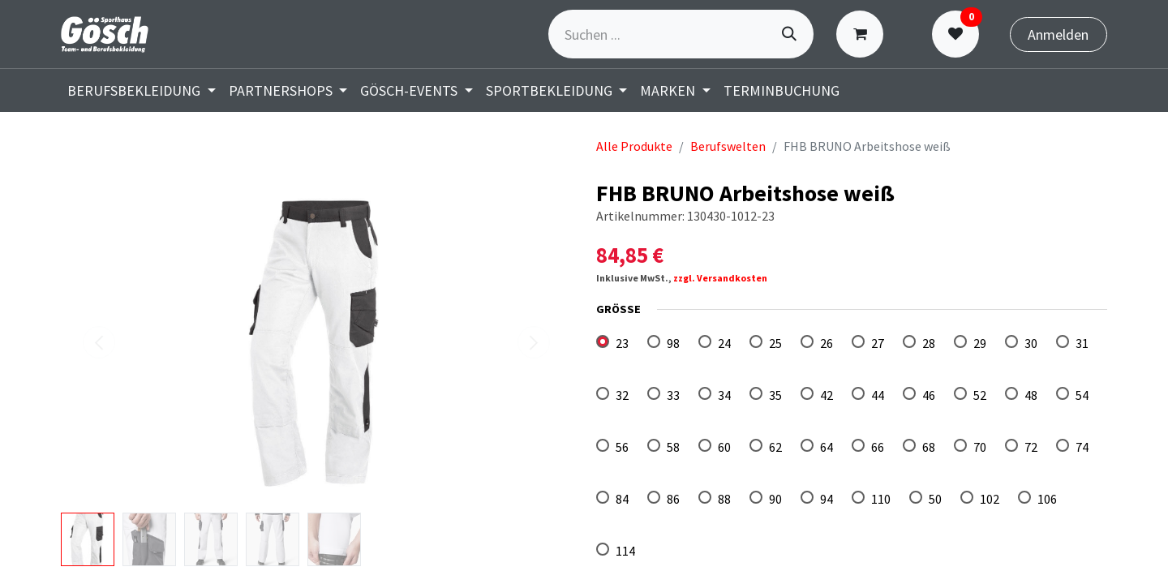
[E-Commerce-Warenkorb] (863, 34)
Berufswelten (728, 146)
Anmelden (1058, 34)
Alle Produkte (634, 146)
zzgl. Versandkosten (720, 278)
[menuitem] (141, 90)
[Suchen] (789, 34)
